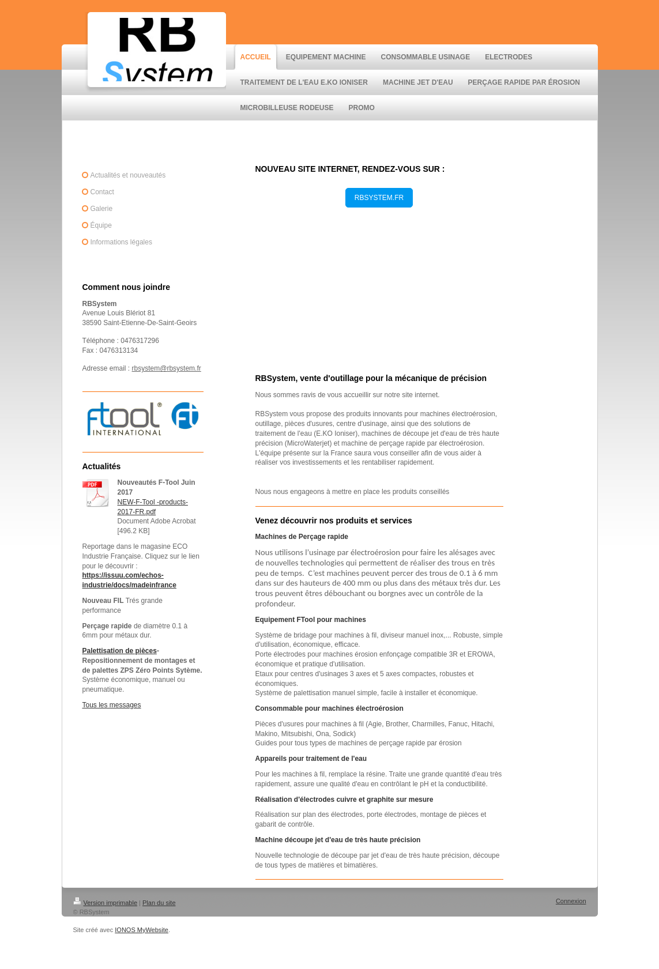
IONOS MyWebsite (141, 929)
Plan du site (158, 902)
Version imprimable (105, 902)
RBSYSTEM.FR (379, 198)
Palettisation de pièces (119, 651)
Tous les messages (111, 705)
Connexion (571, 901)
